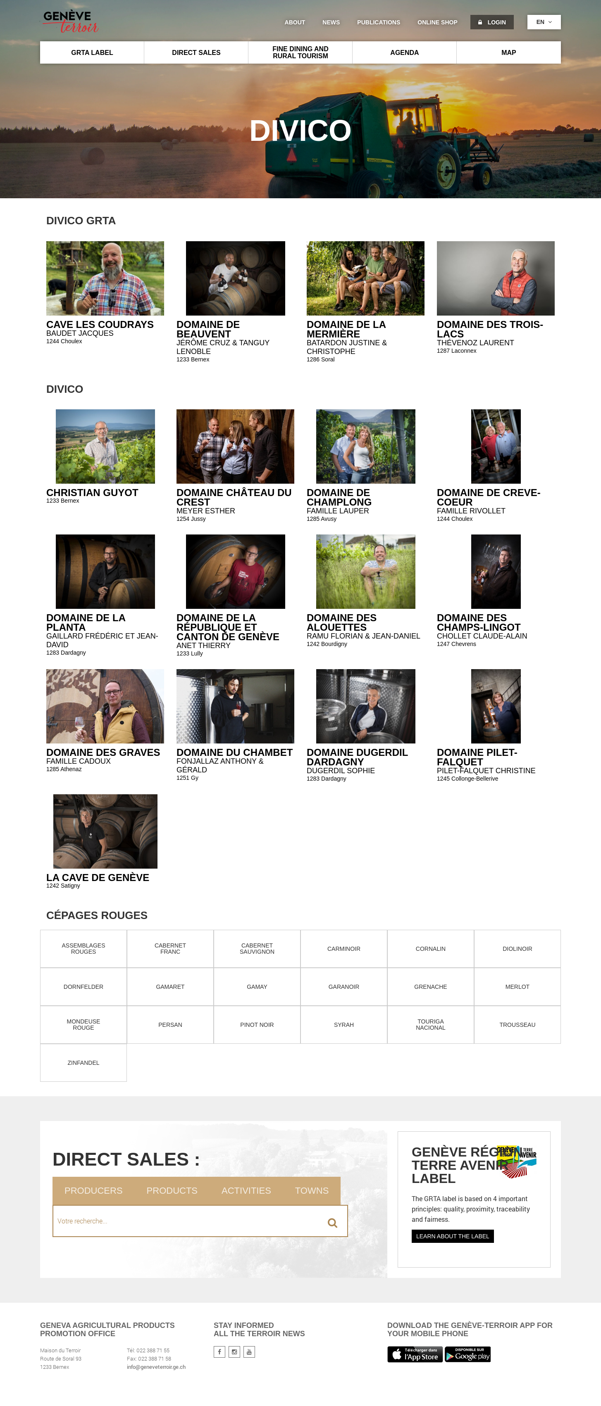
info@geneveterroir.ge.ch (156, 1366)
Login (492, 22)
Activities (246, 1190)
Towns (312, 1190)
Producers (93, 1190)
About (295, 22)
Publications (378, 22)
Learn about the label (452, 1236)
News (331, 22)
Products (172, 1190)
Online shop (437, 22)
